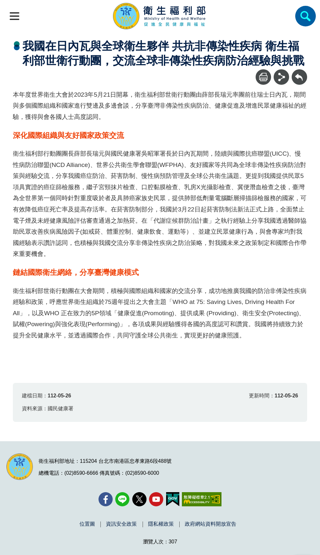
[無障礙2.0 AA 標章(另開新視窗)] (201, 499)
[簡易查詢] (305, 16)
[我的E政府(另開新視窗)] (172, 499)
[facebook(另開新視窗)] (106, 499)
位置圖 (87, 524)
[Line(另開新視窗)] (122, 499)
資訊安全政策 (121, 524)
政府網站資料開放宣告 (210, 524)
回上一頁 (299, 72)
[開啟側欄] (14, 16)
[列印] (263, 77)
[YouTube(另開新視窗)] (156, 499)
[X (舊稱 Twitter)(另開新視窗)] (139, 499)
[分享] (281, 77)
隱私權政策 (161, 524)
